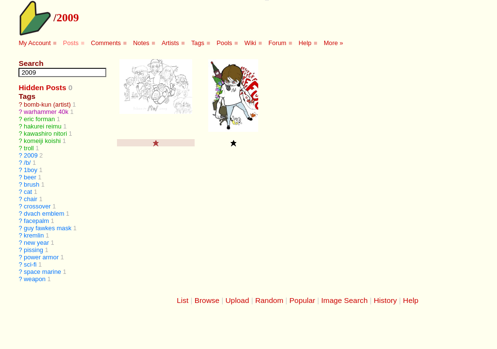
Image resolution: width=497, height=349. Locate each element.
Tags (197, 43)
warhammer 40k (46, 111)
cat (28, 191)
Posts (71, 43)
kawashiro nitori (45, 133)
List (182, 300)
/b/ (27, 162)
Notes (141, 43)
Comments (106, 43)
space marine (42, 271)
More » (333, 43)
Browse (207, 300)
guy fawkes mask (47, 228)
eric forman (39, 119)
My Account (34, 43)
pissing (33, 250)
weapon (35, 279)
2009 (67, 17)
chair (30, 199)
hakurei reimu (43, 126)
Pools (224, 43)
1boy (30, 170)
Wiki (250, 43)
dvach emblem (44, 213)
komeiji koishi (42, 140)
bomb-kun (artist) (47, 104)
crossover (37, 206)
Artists (170, 43)
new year (36, 242)
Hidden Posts (42, 87)
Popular (302, 300)
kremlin (34, 235)
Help (304, 43)
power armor (41, 257)
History (385, 300)
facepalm (36, 220)
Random (269, 300)
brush (31, 184)
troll (29, 148)
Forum (277, 43)
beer (30, 177)
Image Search (344, 300)
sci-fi (30, 264)
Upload (237, 300)
